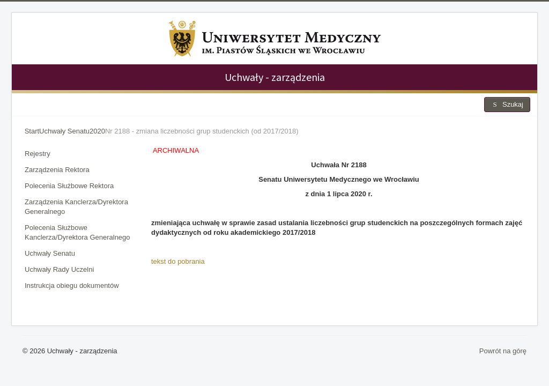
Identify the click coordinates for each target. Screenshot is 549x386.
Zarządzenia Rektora (57, 170)
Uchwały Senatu (50, 253)
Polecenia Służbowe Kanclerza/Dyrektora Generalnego (77, 232)
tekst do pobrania (178, 261)
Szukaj (507, 104)
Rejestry (37, 154)
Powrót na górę (502, 351)
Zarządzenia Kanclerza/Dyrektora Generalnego (76, 207)
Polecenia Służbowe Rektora (69, 186)
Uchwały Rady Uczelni (59, 269)
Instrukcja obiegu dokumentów (72, 285)
